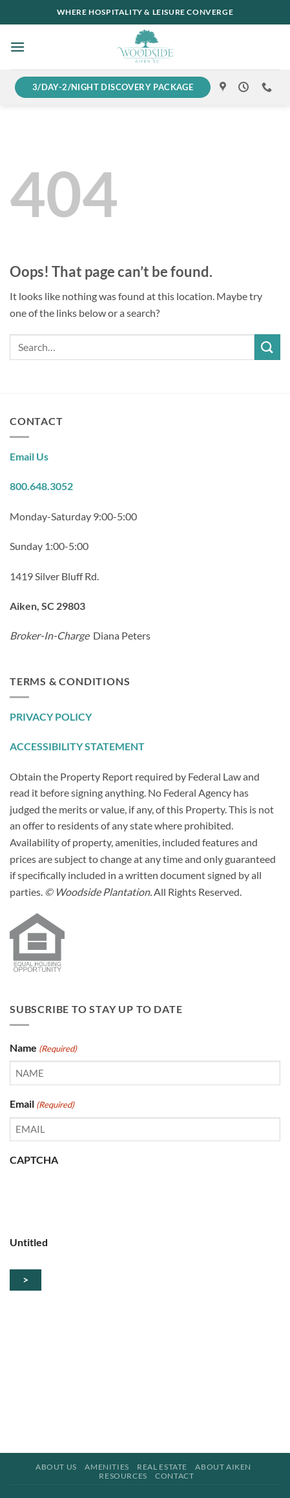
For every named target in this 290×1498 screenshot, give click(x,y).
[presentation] (108, 1198)
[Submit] (267, 346)
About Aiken (223, 1467)
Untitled (29, 1242)
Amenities (107, 1467)
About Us (56, 1467)
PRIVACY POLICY (51, 716)
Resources (123, 1476)
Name (43, 1048)
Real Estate (162, 1467)
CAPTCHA (34, 1159)
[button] (17, 46)
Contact (174, 1476)
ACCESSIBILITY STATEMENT (77, 746)
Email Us (29, 456)
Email (42, 1104)
